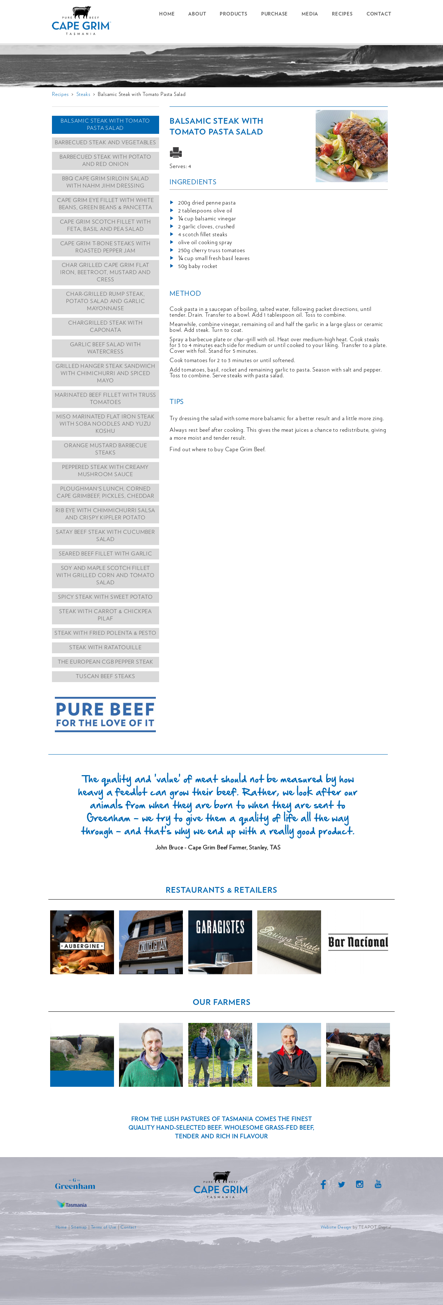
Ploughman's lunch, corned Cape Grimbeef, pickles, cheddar (105, 492)
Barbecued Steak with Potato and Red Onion (106, 160)
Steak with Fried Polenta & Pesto (105, 633)
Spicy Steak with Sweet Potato (105, 597)
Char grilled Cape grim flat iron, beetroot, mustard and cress (105, 272)
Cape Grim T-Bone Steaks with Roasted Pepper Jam (105, 247)
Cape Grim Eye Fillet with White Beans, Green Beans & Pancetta (105, 204)
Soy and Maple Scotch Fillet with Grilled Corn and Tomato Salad (105, 575)
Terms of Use (104, 1227)
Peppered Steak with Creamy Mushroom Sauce (105, 471)
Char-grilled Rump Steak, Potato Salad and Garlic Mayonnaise (105, 301)
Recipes (342, 14)
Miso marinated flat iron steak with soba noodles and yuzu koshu (105, 424)
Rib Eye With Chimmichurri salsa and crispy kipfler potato (105, 514)
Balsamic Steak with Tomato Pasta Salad (105, 124)
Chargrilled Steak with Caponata (105, 326)
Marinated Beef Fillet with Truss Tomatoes (106, 398)
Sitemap (79, 1227)
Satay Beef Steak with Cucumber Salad (105, 536)
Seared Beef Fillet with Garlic (105, 554)
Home (167, 14)
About (197, 14)
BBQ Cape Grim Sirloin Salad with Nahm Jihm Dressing (105, 182)
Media (310, 14)
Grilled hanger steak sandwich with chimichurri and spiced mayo (105, 373)
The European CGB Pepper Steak (105, 662)
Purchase (274, 14)
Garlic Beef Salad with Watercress (105, 348)
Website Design (336, 1227)
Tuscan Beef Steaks (105, 676)
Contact (379, 14)
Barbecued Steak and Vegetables (105, 142)
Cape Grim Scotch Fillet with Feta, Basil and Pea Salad (105, 225)
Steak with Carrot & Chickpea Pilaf (105, 615)
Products (233, 14)
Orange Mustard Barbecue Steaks (105, 449)
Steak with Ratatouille (105, 647)
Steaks (83, 94)
